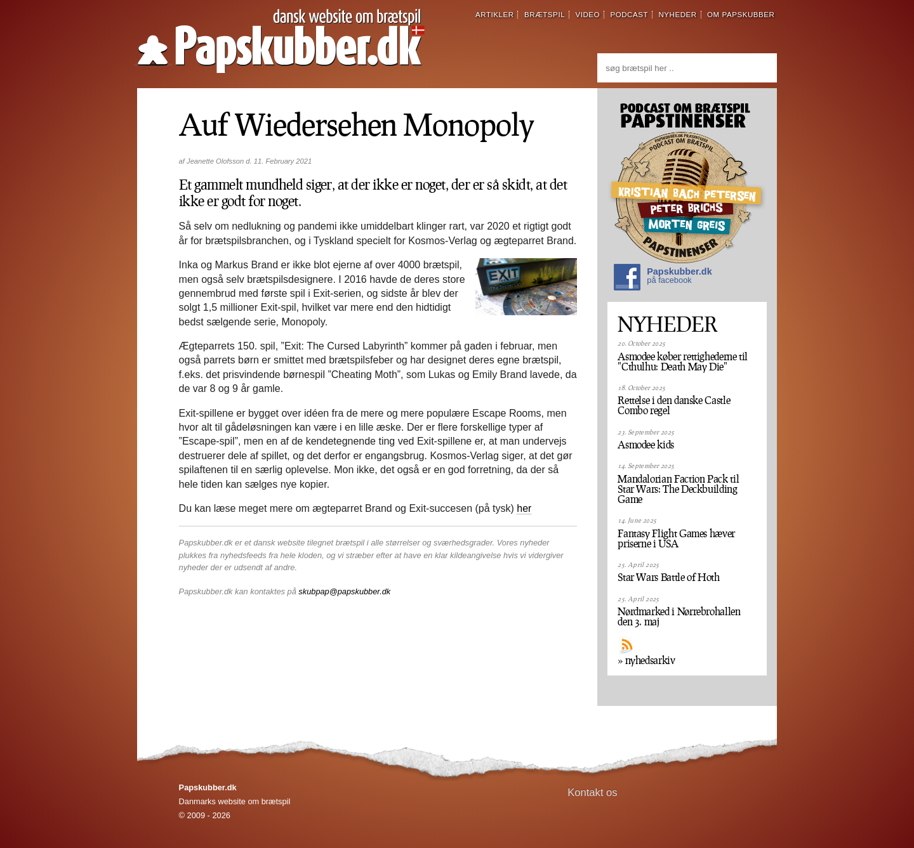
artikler (494, 14)
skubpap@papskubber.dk (344, 591)
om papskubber (740, 14)
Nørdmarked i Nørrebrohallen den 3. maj (679, 616)
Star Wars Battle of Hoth (668, 577)
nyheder (677, 14)
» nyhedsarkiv (646, 660)
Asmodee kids (646, 445)
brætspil (544, 14)
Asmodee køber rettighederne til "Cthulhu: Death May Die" (683, 361)
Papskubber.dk (663, 278)
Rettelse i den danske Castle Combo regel (674, 405)
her (524, 508)
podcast (629, 14)
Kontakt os (592, 792)
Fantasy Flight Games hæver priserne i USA (676, 538)
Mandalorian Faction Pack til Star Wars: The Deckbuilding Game (678, 489)
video (587, 14)
